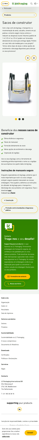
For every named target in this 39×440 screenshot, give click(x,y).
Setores (3, 323)
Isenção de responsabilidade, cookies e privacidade (19, 421)
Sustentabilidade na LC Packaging (12, 337)
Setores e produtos (8, 319)
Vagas (3, 369)
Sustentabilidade (7, 333)
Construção (8, 200)
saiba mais (6, 436)
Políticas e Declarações (9, 358)
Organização (5, 302)
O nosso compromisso (8, 341)
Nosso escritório (14, 284)
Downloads (5, 350)
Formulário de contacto (17, 276)
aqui (9, 190)
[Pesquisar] (31, 3)
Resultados (5, 310)
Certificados (5, 355)
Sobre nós (5, 298)
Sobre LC (4, 306)
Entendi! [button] (30, 433)
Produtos (19, 15)
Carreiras (4, 364)
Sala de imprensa (7, 313)
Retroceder (6, 8)
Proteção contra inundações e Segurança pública (18, 209)
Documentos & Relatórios (10, 345)
